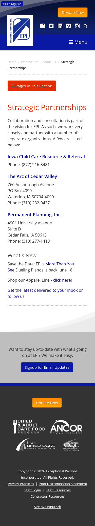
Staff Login (32, 490)
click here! (62, 280)
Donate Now (73, 12)
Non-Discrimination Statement (63, 483)
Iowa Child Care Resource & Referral (46, 156)
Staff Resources (58, 490)
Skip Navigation (12, 4)
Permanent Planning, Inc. (35, 214)
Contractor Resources (47, 496)
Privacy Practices (21, 483)
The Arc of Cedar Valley (32, 176)
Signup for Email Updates (47, 367)
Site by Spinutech (47, 506)
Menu (78, 41)
